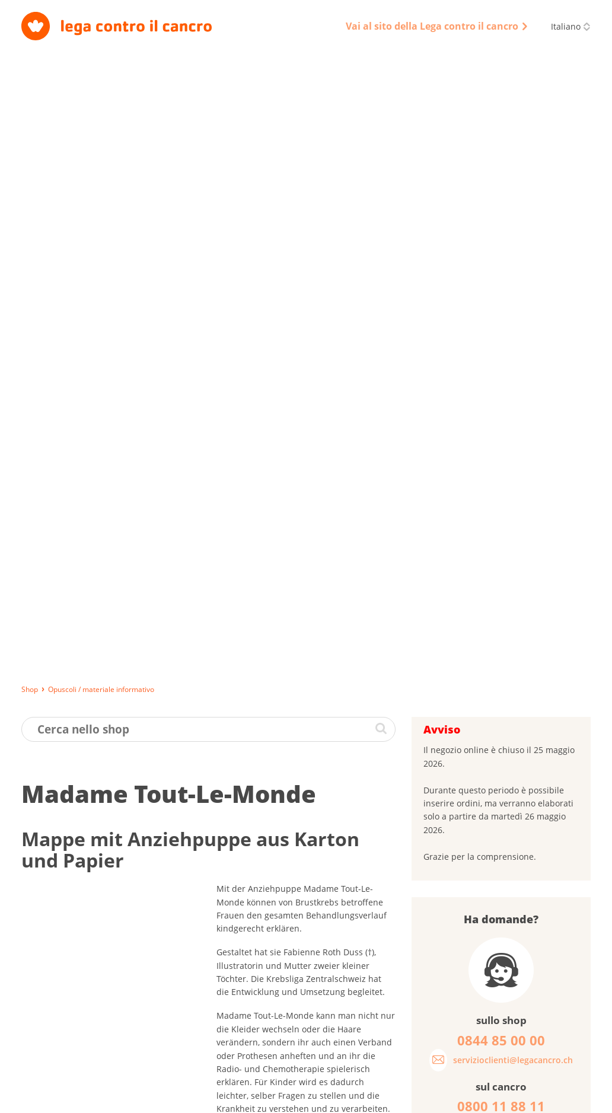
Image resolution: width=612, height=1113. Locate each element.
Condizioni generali (334, 1098)
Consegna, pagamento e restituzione (87, 1098)
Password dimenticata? (472, 737)
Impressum (184, 1098)
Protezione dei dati (252, 1098)
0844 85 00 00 (503, 1035)
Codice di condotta (417, 1098)
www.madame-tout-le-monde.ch (280, 547)
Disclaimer (484, 1098)
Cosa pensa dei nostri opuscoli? (490, 800)
